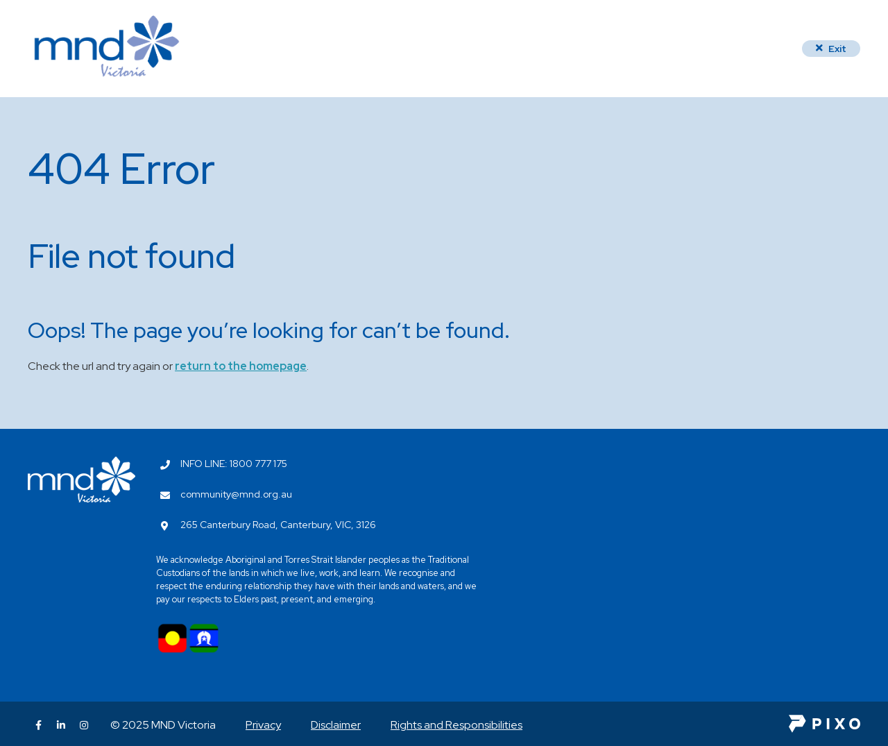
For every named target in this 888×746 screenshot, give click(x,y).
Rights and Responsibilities (456, 725)
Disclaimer (336, 725)
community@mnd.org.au (236, 494)
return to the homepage (241, 366)
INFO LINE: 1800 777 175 (233, 463)
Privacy (263, 725)
